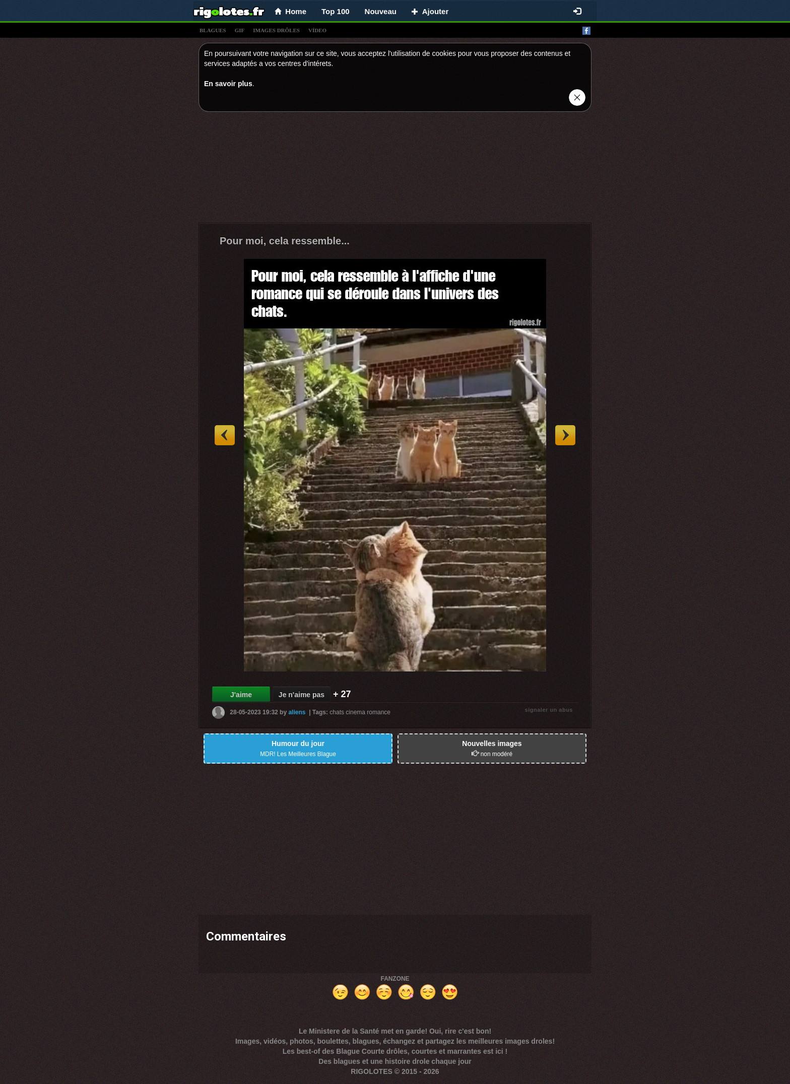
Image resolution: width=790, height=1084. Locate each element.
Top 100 (335, 11)
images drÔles (276, 30)
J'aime (241, 695)
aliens (296, 712)
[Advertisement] (395, 169)
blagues (213, 30)
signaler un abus (549, 710)
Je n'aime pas (301, 695)
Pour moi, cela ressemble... (285, 240)
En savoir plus (228, 84)
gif (240, 30)
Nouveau (381, 11)
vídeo (317, 30)
